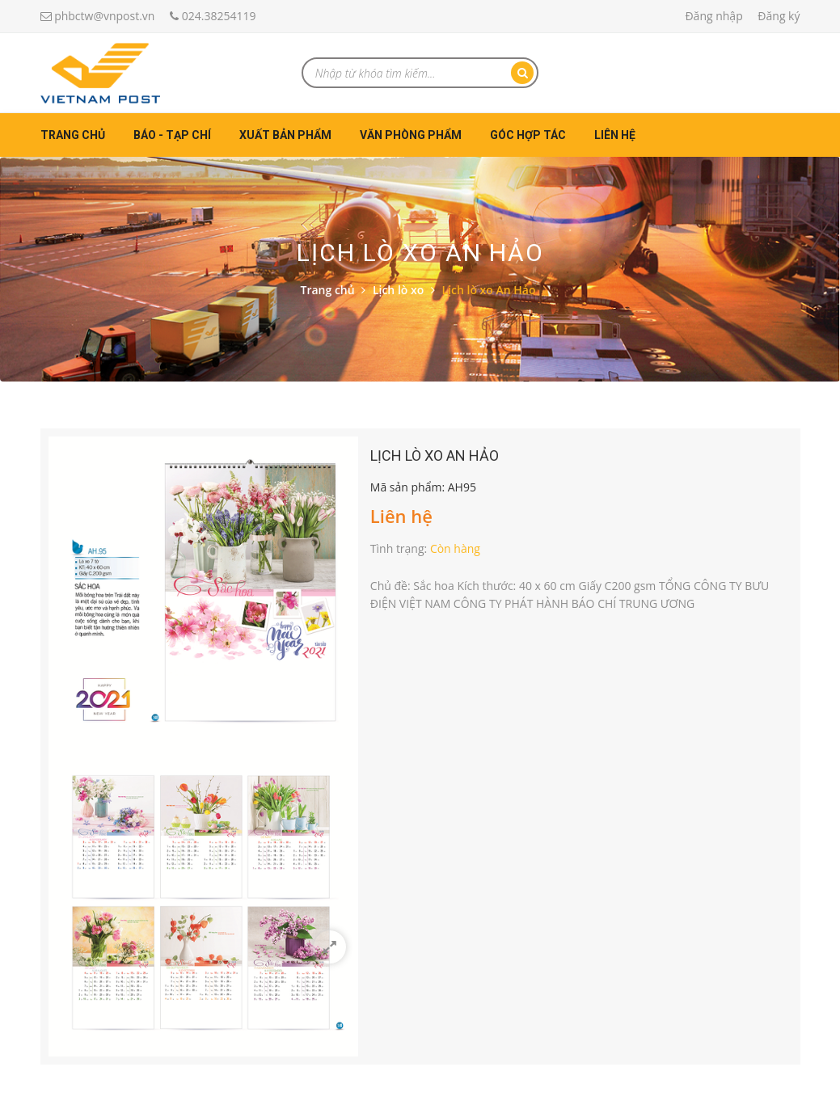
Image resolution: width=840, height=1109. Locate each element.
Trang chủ (72, 135)
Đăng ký (779, 15)
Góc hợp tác (528, 135)
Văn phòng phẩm (411, 135)
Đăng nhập (713, 15)
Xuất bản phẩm (285, 135)
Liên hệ (614, 135)
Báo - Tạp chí (172, 135)
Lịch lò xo (398, 289)
